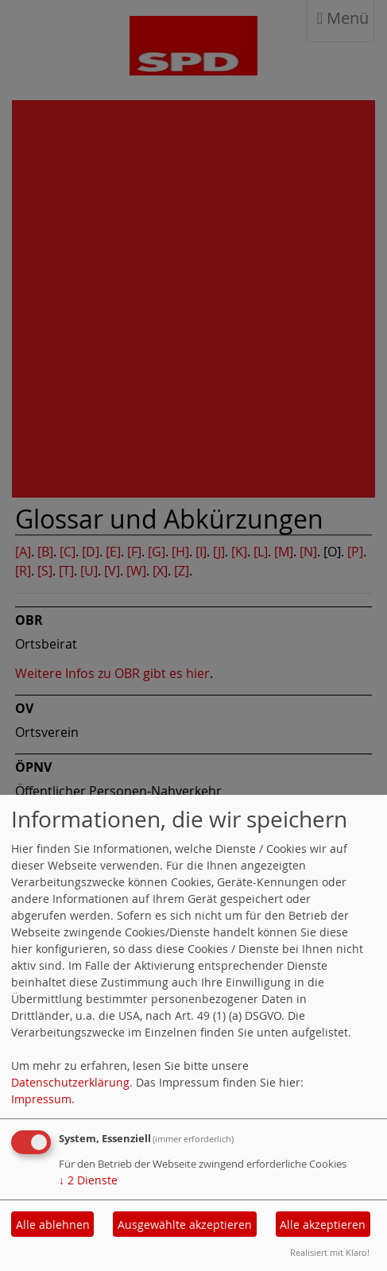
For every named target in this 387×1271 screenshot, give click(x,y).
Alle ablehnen (53, 1224)
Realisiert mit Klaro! (330, 1252)
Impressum (41, 1098)
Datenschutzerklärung (70, 1082)
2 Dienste (88, 1180)
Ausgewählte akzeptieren (185, 1224)
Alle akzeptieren (323, 1224)
